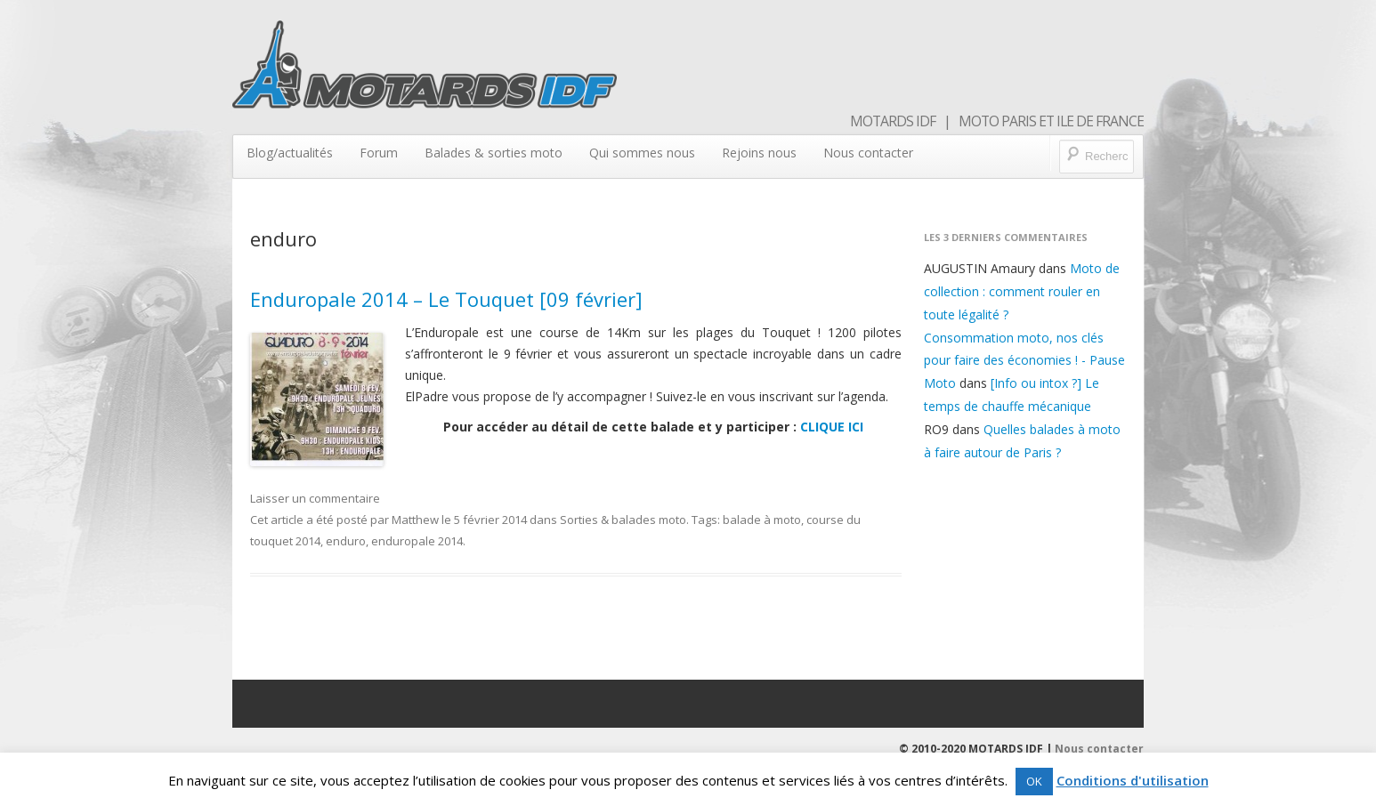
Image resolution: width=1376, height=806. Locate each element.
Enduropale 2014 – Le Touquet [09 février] (446, 299)
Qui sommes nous (642, 152)
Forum (379, 152)
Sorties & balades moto (623, 520)
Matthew (415, 520)
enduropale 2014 (417, 541)
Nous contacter (868, 152)
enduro (346, 541)
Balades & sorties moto (494, 152)
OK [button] (1034, 781)
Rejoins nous (759, 152)
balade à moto (762, 520)
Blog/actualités (290, 152)
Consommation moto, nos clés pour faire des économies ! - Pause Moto (1024, 360)
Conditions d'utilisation (1132, 780)
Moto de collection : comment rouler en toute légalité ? (1022, 291)
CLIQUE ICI (831, 426)
